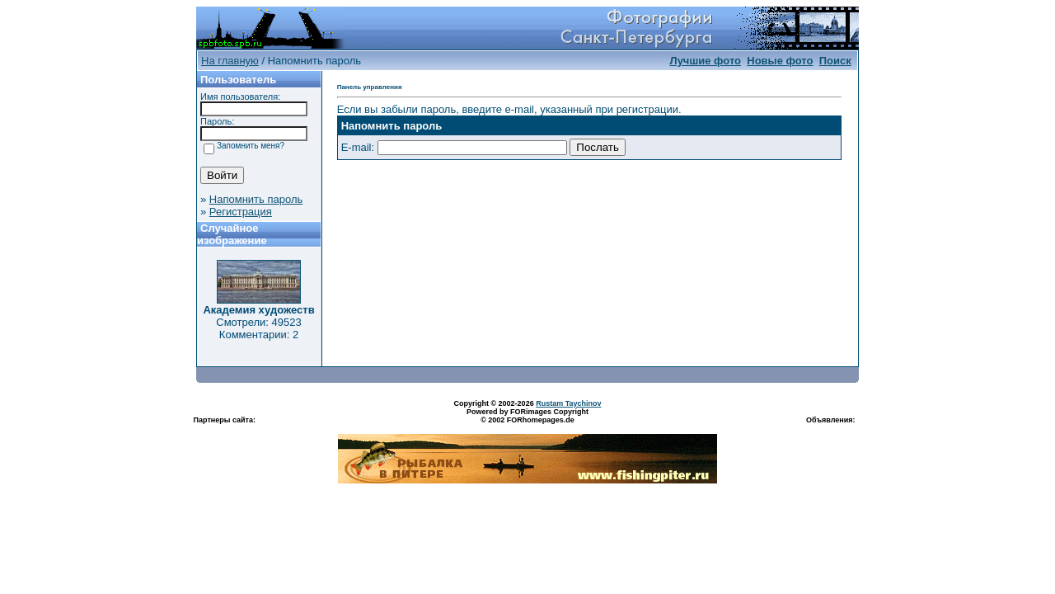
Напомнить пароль (255, 199)
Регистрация (240, 211)
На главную (230, 60)
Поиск (835, 60)
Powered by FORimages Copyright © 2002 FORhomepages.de (527, 416)
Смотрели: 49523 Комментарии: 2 (258, 328)
